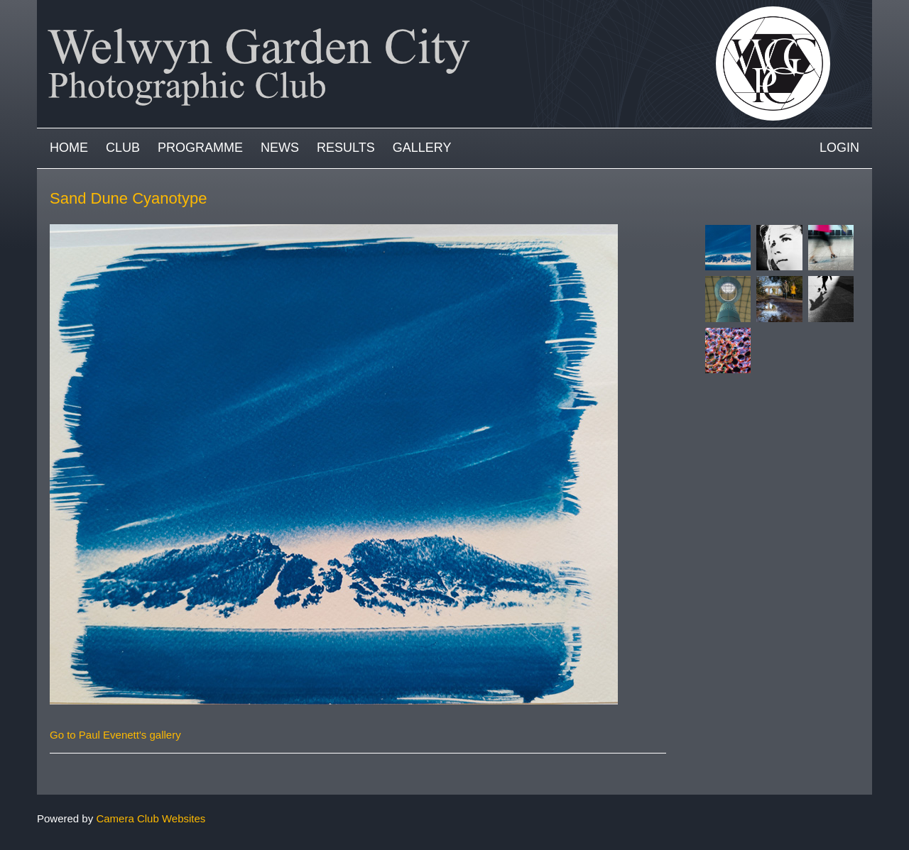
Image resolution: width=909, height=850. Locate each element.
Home (69, 147)
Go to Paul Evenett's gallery (115, 735)
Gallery (422, 147)
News (280, 147)
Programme (200, 147)
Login (839, 147)
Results (346, 147)
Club (123, 147)
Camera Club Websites (150, 818)
